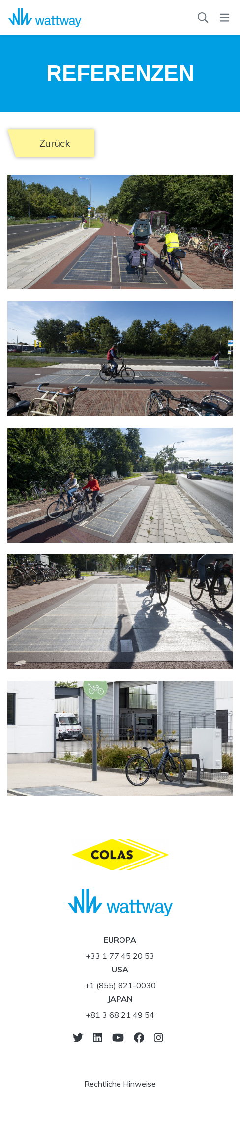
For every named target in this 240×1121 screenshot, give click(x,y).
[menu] (224, 18)
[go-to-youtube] (118, 1037)
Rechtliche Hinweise (120, 1084)
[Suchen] (203, 18)
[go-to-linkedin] (97, 1037)
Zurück (54, 143)
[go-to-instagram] (158, 1037)
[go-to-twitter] (78, 1037)
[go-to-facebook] (139, 1037)
